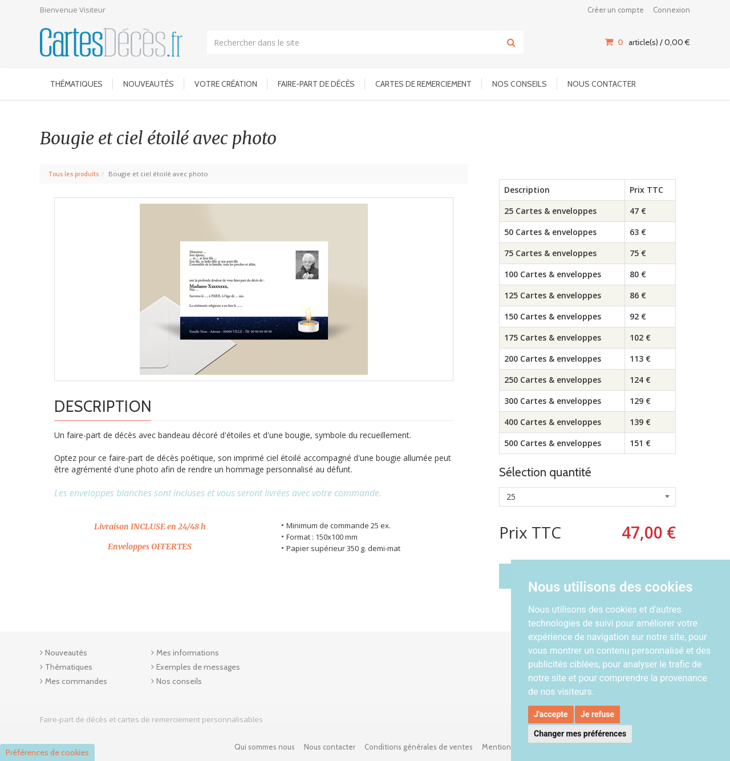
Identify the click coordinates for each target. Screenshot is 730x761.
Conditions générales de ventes (418, 746)
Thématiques (76, 84)
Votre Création (225, 84)
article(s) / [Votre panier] (647, 42)
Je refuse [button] (597, 714)
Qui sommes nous (264, 746)
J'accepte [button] (551, 714)
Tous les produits (73, 174)
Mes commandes (76, 681)
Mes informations (187, 652)
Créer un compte (615, 9)
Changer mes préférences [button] (580, 733)
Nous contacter (601, 84)
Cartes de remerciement (423, 84)
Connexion (671, 9)
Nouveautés (148, 84)
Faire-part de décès (316, 84)
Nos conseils (519, 84)
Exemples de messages (198, 667)
